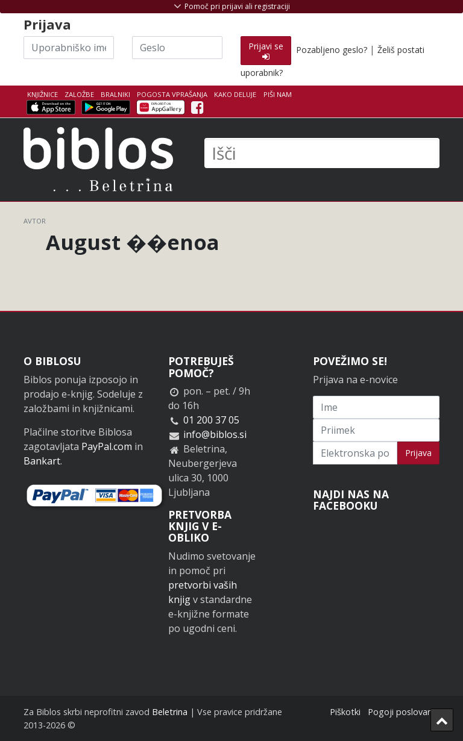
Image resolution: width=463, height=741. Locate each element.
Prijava (418, 452)
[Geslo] (177, 47)
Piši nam (277, 94)
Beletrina (169, 712)
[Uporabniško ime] (69, 47)
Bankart (42, 460)
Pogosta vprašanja (172, 94)
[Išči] (321, 153)
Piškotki (345, 712)
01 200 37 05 (211, 420)
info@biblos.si (215, 434)
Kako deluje (235, 94)
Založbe (79, 94)
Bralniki (115, 94)
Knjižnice (42, 94)
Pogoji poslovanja (403, 712)
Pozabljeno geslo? (331, 49)
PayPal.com (106, 446)
